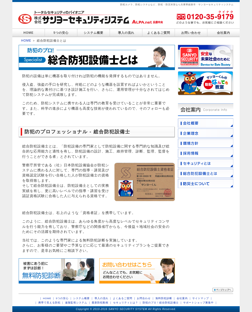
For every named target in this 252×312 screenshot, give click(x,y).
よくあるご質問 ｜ (124, 298)
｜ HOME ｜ (47, 298)
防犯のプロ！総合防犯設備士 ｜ (162, 302)
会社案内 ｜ (184, 298)
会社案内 (223, 33)
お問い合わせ (191, 33)
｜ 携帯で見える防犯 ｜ (49, 302)
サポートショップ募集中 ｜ (200, 302)
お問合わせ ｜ (145, 298)
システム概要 (93, 33)
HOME (28, 33)
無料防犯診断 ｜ (165, 298)
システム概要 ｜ (83, 298)
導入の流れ (126, 33)
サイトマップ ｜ (202, 298)
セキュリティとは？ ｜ (127, 302)
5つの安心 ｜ (64, 298)
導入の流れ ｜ (103, 298)
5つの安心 (61, 33)
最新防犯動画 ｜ (102, 302)
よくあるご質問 (158, 33)
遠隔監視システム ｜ (78, 302)
